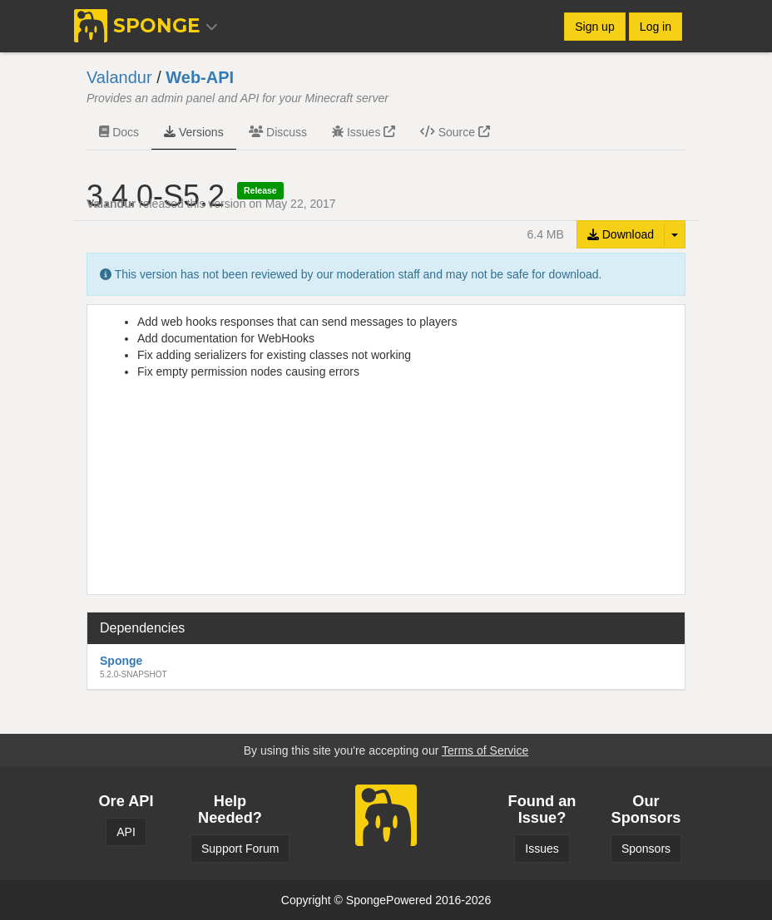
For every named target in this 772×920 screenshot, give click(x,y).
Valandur (119, 77)
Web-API (200, 77)
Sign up (594, 26)
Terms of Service (485, 750)
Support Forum (240, 848)
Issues (363, 132)
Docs (119, 132)
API (126, 832)
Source (455, 132)
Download (620, 234)
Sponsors (646, 848)
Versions (194, 132)
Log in (655, 26)
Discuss (278, 132)
